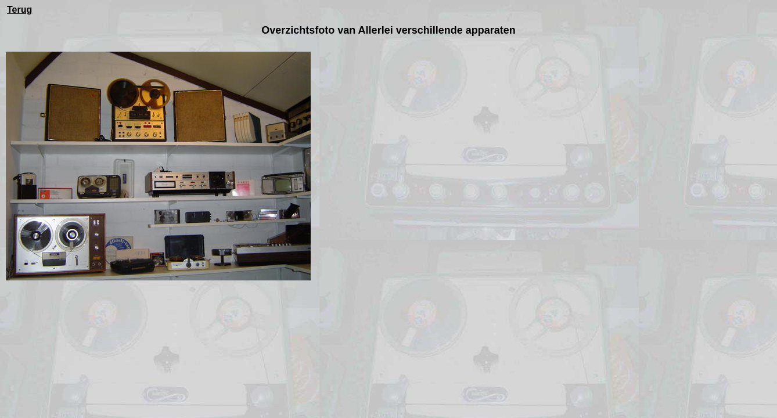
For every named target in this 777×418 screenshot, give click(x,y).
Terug (19, 10)
